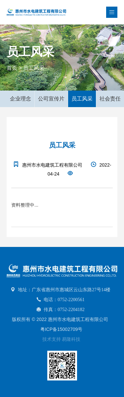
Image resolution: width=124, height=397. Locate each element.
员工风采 (33, 68)
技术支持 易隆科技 (61, 339)
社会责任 (110, 98)
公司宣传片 (51, 98)
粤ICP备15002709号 (61, 329)
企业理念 (20, 98)
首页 (12, 68)
